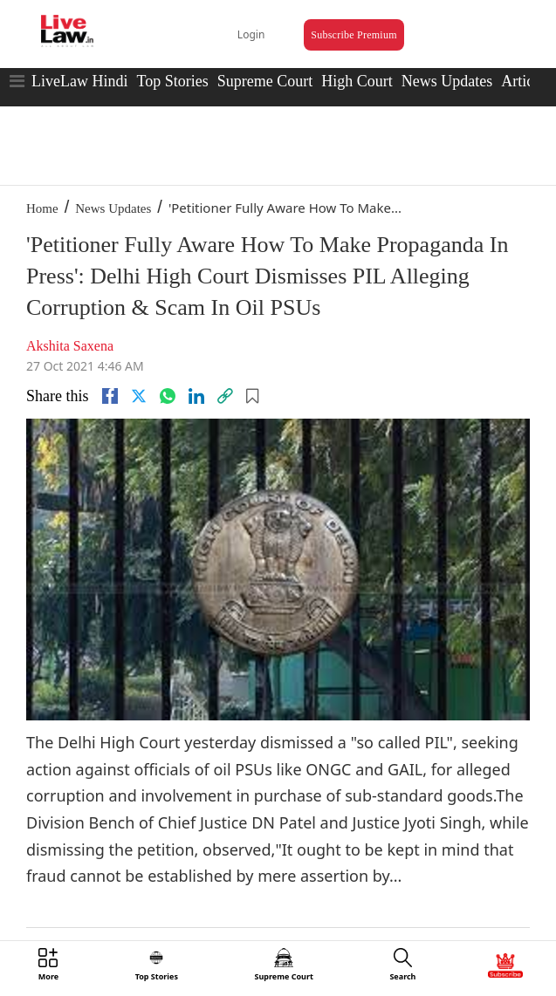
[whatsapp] (167, 396)
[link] (225, 396)
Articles (526, 81)
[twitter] (139, 396)
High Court (357, 81)
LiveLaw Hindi (79, 81)
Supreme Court (265, 81)
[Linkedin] (196, 396)
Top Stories (172, 81)
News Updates (447, 81)
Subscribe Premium (353, 35)
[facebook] (110, 396)
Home (42, 208)
